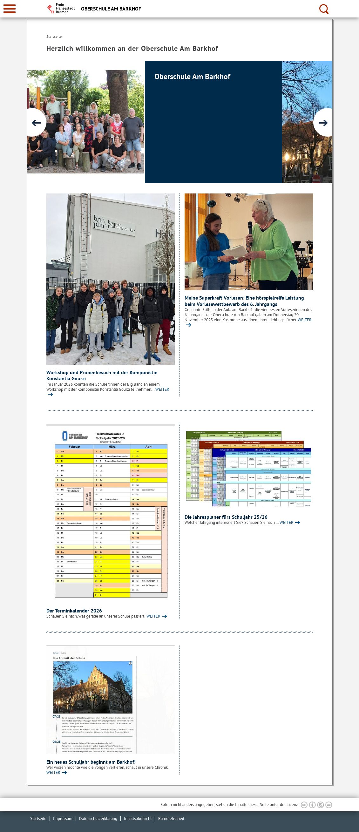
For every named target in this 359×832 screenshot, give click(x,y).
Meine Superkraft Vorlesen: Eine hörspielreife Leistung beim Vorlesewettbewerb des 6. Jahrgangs (244, 300)
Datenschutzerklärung (98, 818)
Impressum (62, 818)
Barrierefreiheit (171, 818)
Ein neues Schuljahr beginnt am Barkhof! (91, 762)
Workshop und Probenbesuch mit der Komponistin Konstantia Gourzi (102, 375)
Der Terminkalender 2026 (74, 610)
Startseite (38, 818)
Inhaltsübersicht (138, 818)
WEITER (153, 616)
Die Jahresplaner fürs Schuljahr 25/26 (226, 517)
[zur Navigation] (9, 8)
